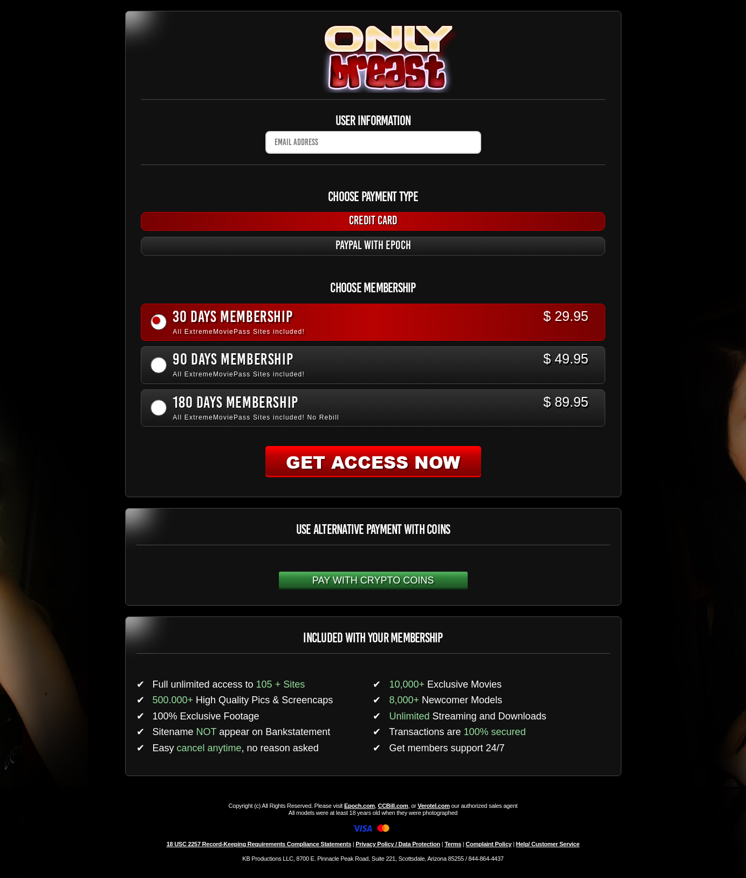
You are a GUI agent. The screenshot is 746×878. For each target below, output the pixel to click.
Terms (452, 844)
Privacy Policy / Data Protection (397, 844)
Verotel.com (434, 805)
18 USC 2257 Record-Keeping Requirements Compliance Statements (259, 844)
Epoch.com (359, 805)
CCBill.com (393, 805)
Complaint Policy (488, 844)
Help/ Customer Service (548, 844)
